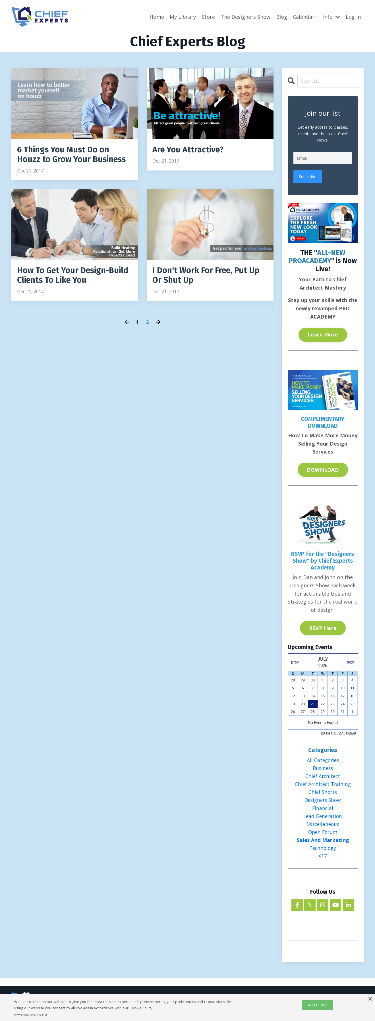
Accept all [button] (317, 1005)
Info (331, 16)
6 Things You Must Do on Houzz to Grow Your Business (73, 155)
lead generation (323, 817)
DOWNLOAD (323, 469)
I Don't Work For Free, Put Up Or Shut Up (208, 276)
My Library (183, 16)
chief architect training (322, 784)
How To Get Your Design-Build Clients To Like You (65, 276)
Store (208, 16)
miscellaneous (323, 825)
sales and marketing (323, 841)
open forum (322, 833)
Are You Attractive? (189, 150)
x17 (322, 857)
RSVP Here (323, 627)
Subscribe (308, 176)
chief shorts (323, 792)
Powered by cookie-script (30, 1015)
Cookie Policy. (141, 1008)
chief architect (322, 776)
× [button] (370, 999)
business (322, 767)
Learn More (323, 334)
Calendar (303, 16)
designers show (322, 800)
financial (322, 808)
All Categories (323, 759)
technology (322, 849)
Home (157, 16)
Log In (353, 16)
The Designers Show (245, 16)
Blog (281, 16)
